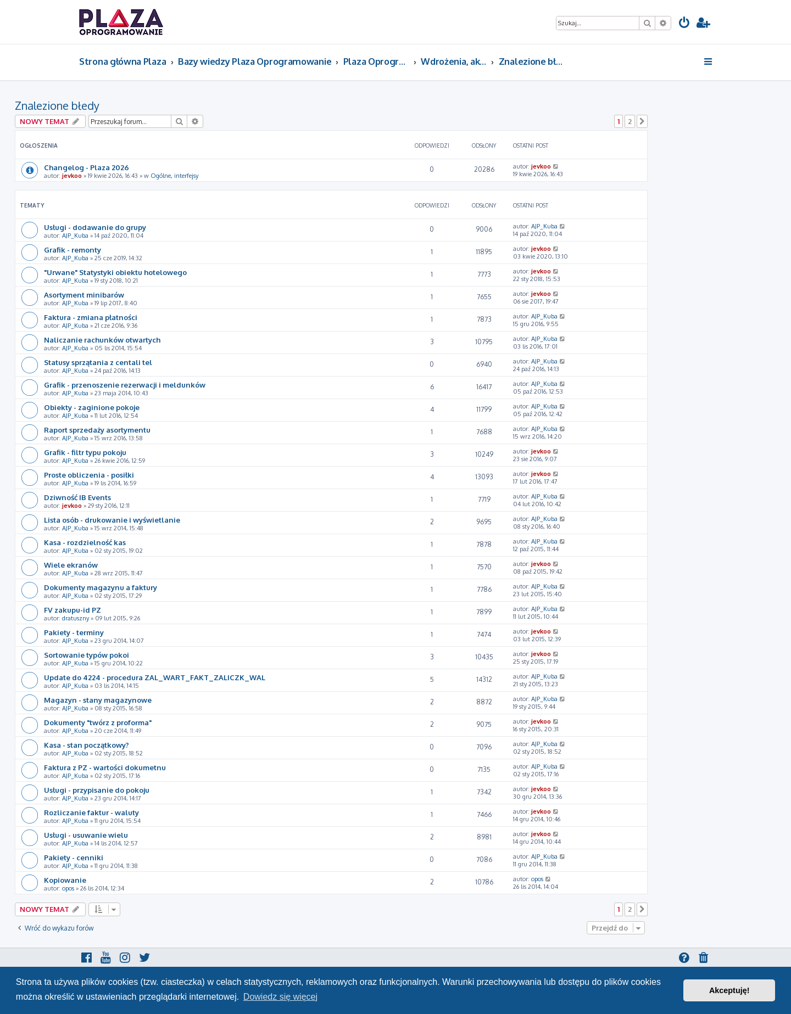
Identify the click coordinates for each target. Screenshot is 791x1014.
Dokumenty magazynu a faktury (100, 587)
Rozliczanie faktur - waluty (91, 812)
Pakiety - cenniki (73, 857)
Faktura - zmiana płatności (90, 317)
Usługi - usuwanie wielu (86, 834)
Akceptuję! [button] (729, 990)
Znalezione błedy (57, 105)
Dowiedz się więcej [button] (280, 996)
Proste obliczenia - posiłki (89, 474)
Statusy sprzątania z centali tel (98, 362)
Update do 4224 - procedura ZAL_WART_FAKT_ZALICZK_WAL (154, 677)
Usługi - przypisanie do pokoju (96, 789)
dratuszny (75, 618)
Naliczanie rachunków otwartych (102, 339)
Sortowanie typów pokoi (86, 654)
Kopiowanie (65, 879)
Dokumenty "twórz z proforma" (98, 722)
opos (68, 888)
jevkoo (72, 176)
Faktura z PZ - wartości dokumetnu (105, 767)
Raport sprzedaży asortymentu (97, 429)
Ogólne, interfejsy (174, 176)
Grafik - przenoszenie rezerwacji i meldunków (124, 384)
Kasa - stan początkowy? (86, 744)
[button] (642, 121)
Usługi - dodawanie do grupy (95, 227)
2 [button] (630, 121)
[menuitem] (684, 23)
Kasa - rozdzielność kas (85, 542)
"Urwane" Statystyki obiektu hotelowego (115, 272)
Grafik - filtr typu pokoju (85, 452)
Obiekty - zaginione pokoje (92, 407)
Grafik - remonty (72, 249)
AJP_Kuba (75, 235)
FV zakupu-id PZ (72, 609)
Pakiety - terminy (74, 632)
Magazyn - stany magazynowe (98, 699)
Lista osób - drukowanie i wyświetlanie (112, 519)
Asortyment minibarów (84, 294)
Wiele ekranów (71, 564)
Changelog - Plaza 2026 (86, 167)
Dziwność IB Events (77, 497)
